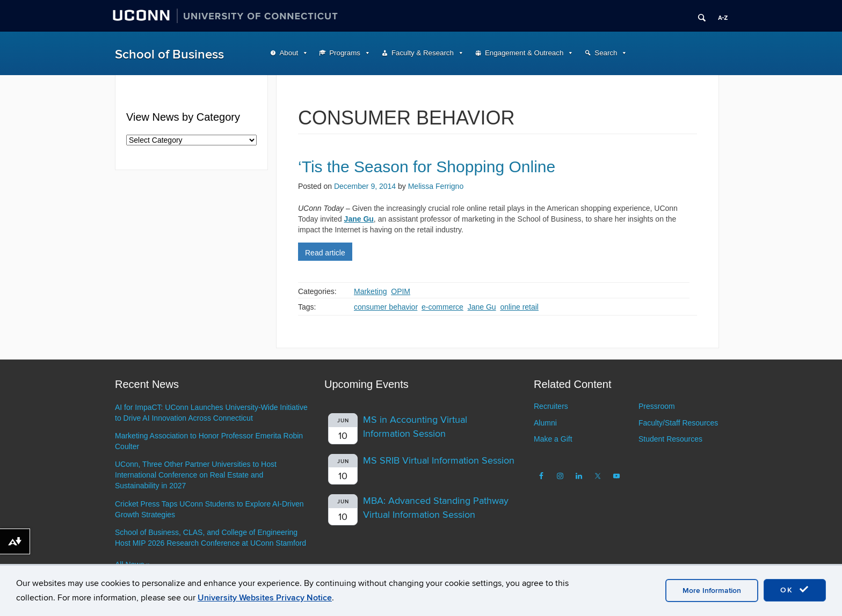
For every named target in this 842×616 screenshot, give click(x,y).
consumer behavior (385, 307)
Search (605, 53)
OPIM (400, 291)
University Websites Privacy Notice (265, 597)
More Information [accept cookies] (712, 590)
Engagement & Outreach (524, 53)
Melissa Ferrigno (435, 186)
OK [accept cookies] (794, 590)
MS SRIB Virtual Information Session (438, 460)
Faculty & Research (422, 53)
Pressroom (656, 406)
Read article (325, 252)
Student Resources (670, 439)
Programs (344, 53)
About (289, 53)
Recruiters (551, 406)
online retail (519, 307)
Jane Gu (482, 307)
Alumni (545, 423)
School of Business (169, 54)
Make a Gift (553, 439)
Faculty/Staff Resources (678, 423)
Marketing (370, 291)
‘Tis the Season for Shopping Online (426, 166)
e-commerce (442, 307)
